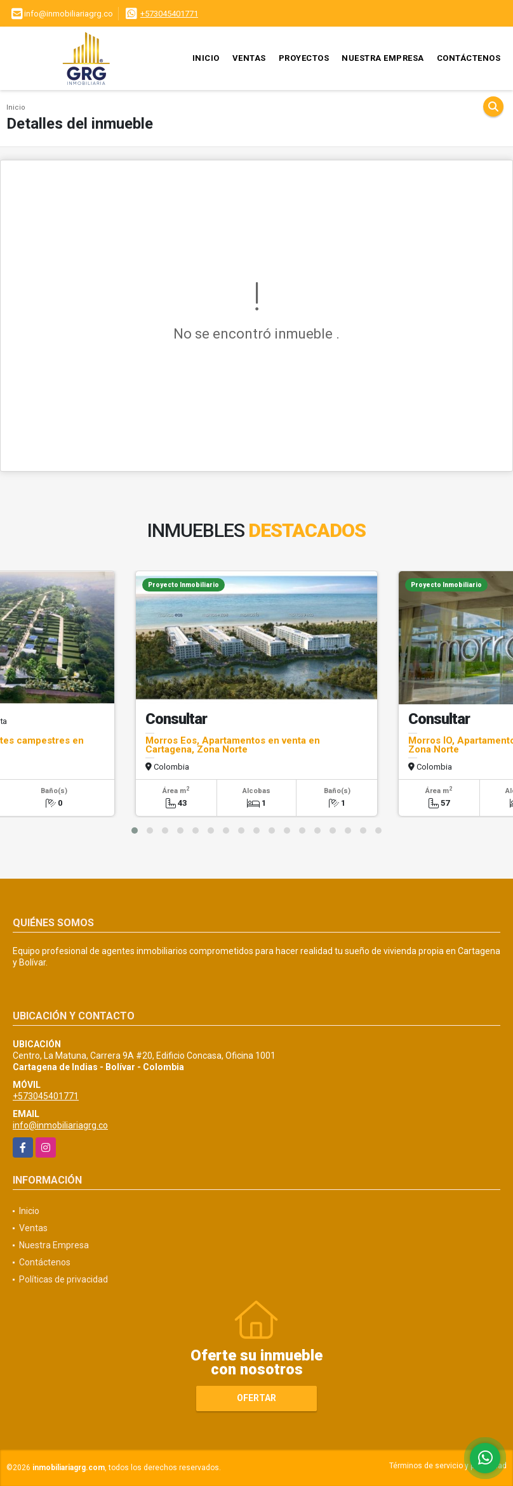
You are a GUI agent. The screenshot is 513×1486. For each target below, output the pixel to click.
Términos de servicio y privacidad (448, 1465)
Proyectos (304, 58)
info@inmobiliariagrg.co (60, 1125)
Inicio (206, 58)
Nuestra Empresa (383, 58)
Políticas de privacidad (63, 1279)
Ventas (249, 58)
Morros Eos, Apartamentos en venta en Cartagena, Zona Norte (232, 745)
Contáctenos (469, 58)
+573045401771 (169, 13)
